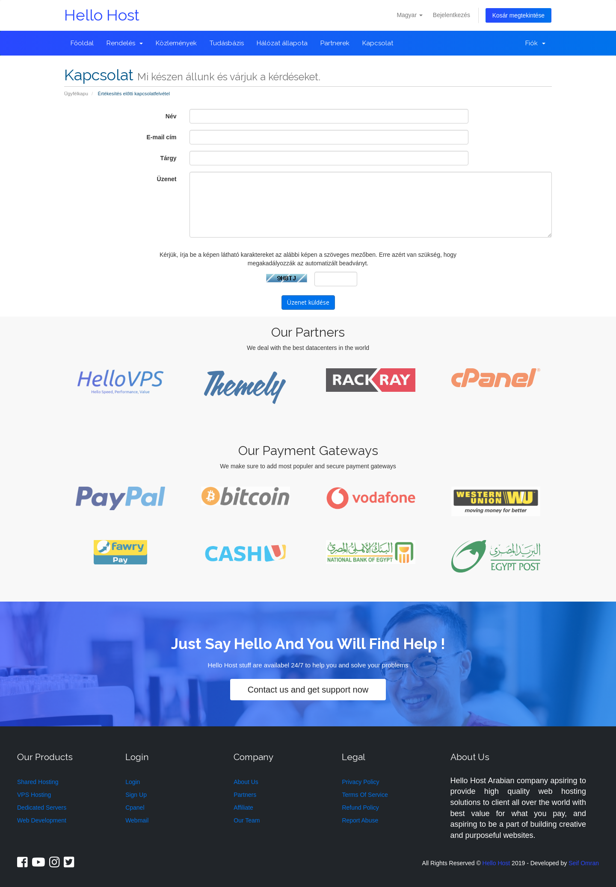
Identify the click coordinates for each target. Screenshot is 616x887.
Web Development (41, 818)
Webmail (136, 818)
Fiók (535, 43)
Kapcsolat (377, 43)
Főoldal (82, 43)
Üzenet (167, 179)
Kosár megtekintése (518, 15)
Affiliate (243, 805)
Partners (245, 792)
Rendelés (125, 43)
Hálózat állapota (282, 43)
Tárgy (168, 158)
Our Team (247, 818)
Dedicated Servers (41, 805)
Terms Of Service (365, 792)
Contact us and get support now (308, 688)
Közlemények (176, 43)
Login (132, 779)
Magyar (410, 14)
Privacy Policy (360, 779)
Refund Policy (360, 805)
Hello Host (101, 15)
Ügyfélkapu (76, 93)
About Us (246, 779)
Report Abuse (360, 818)
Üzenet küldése (308, 302)
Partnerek (334, 43)
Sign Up (136, 792)
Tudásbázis (227, 43)
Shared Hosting (38, 779)
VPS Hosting (34, 792)
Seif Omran (584, 861)
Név (171, 116)
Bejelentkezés (451, 14)
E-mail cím (161, 137)
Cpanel (134, 805)
